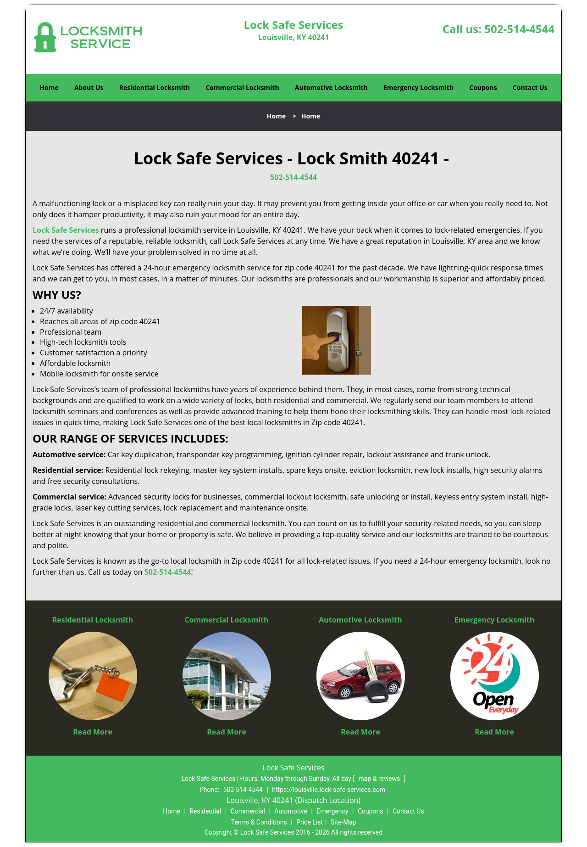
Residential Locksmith (154, 87)
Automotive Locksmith (331, 87)
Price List (309, 822)
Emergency (332, 811)
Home (48, 87)
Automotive (290, 811)
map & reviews (380, 778)
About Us (89, 87)
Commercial (248, 811)
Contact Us (530, 87)
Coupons (483, 87)
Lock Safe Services (66, 230)
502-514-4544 (519, 28)
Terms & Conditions (259, 822)
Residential (205, 811)
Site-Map (343, 822)
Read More (92, 732)
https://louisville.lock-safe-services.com (328, 789)
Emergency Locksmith (418, 87)
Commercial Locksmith (242, 87)
